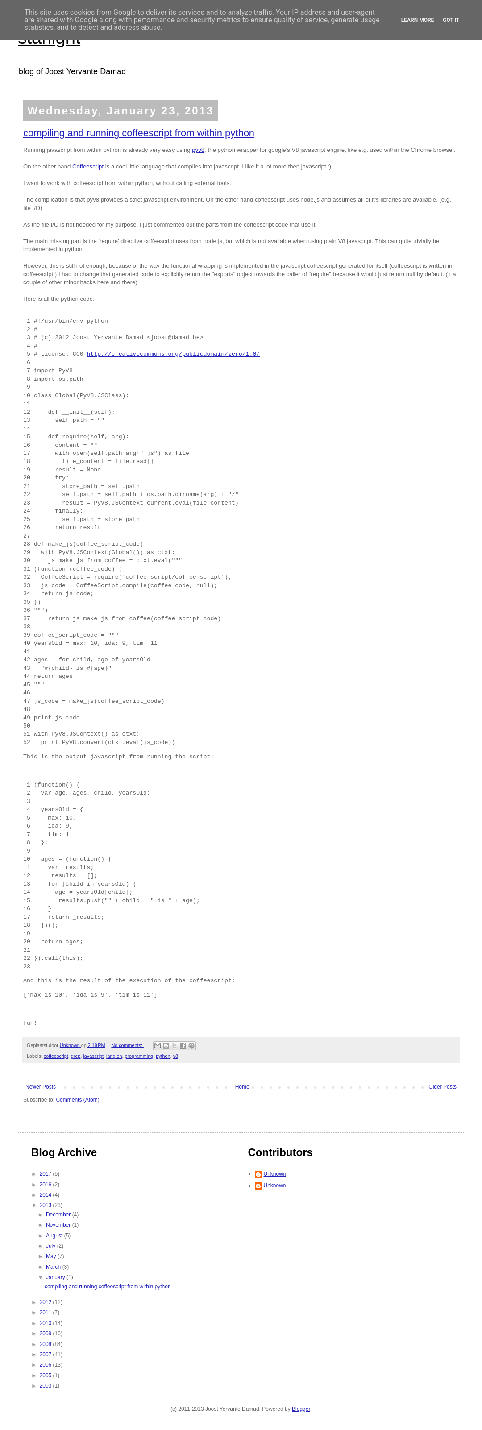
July (51, 1246)
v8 (175, 1056)
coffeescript (56, 1056)
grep (76, 1056)
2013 (46, 1205)
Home (242, 1087)
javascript (93, 1056)
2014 (46, 1195)
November (59, 1225)
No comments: (127, 1045)
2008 (46, 1344)
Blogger (301, 1409)
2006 (46, 1365)
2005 (46, 1375)
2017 (46, 1174)
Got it (451, 20)
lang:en (114, 1056)
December (59, 1214)
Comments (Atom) (77, 1100)
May (52, 1256)
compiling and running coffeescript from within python (138, 133)
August (55, 1235)
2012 (46, 1302)
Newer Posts (40, 1087)
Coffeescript (88, 166)
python (163, 1056)
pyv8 (198, 150)
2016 (46, 1185)
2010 (46, 1323)
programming (139, 1056)
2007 (46, 1354)
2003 (46, 1386)
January (56, 1277)
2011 (46, 1312)
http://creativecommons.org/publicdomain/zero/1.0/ (173, 354)
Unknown (275, 1174)
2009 (46, 1333)
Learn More (417, 20)
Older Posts (442, 1087)
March (54, 1267)
